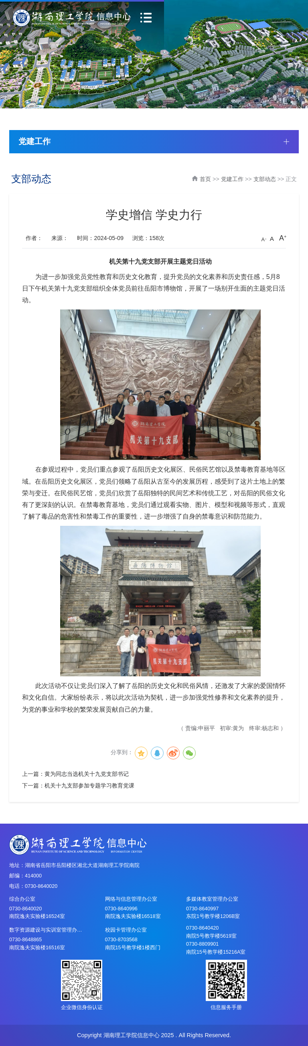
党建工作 (232, 179)
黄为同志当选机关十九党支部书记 (87, 774)
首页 (205, 179)
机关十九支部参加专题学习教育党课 (89, 785)
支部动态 (264, 179)
